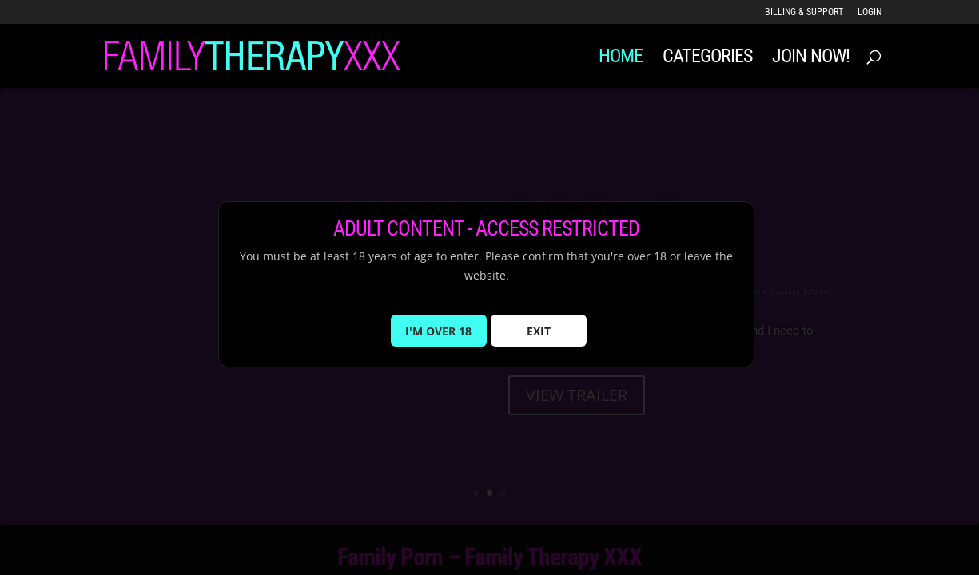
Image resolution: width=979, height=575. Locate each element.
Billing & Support (804, 12)
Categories (707, 58)
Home (621, 58)
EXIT (539, 339)
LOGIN (869, 12)
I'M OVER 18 (438, 339)
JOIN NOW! (811, 58)
